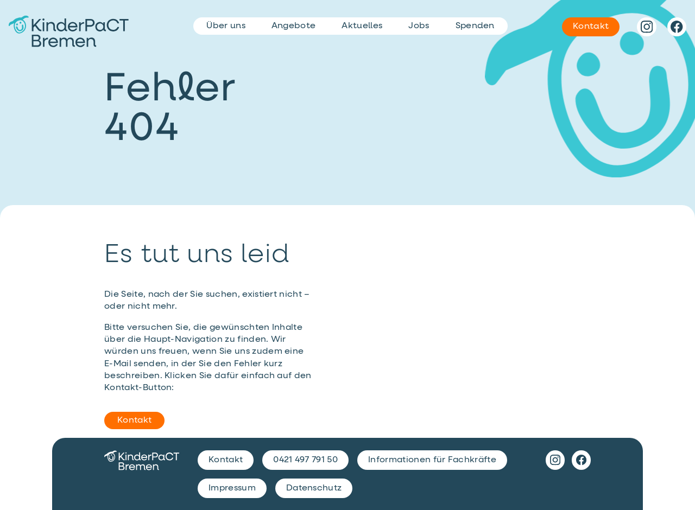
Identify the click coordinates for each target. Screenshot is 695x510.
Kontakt (134, 420)
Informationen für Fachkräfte (432, 460)
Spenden (475, 26)
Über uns (225, 26)
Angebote (293, 26)
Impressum (232, 488)
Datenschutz (314, 488)
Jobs (418, 26)
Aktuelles (362, 26)
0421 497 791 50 (305, 460)
